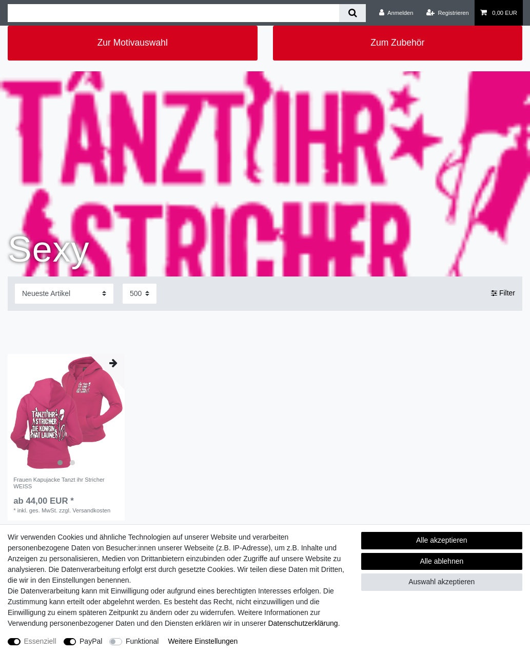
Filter (503, 293)
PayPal (91, 641)
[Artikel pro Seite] (139, 294)
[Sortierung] (64, 294)
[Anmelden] (396, 13)
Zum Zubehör (397, 42)
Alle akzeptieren (441, 540)
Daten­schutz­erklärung (303, 623)
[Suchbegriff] (173, 13)
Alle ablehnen (441, 561)
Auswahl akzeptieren (441, 582)
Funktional (142, 641)
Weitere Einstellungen (203, 641)
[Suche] (352, 13)
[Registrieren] (448, 13)
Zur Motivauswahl (132, 42)
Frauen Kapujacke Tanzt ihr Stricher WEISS (59, 483)
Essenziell (40, 641)
